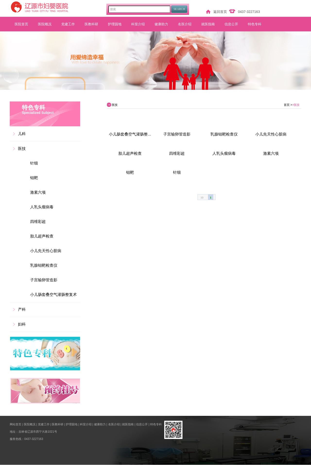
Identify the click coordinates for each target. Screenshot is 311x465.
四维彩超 (38, 221)
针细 (34, 163)
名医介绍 (184, 24)
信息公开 (231, 24)
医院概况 (45, 24)
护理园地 (114, 24)
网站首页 (15, 424)
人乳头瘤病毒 (41, 207)
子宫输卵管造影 (43, 280)
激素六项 (38, 192)
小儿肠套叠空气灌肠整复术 (53, 294)
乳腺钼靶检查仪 (43, 265)
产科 (22, 309)
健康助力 (161, 24)
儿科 (22, 134)
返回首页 (220, 12)
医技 (22, 148)
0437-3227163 (249, 12)
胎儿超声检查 (41, 236)
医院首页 (21, 24)
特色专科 (254, 24)
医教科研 (91, 24)
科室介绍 (138, 24)
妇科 (22, 324)
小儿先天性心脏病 (45, 251)
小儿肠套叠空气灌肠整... (130, 134)
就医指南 (208, 24)
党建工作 (68, 24)
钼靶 (34, 178)
